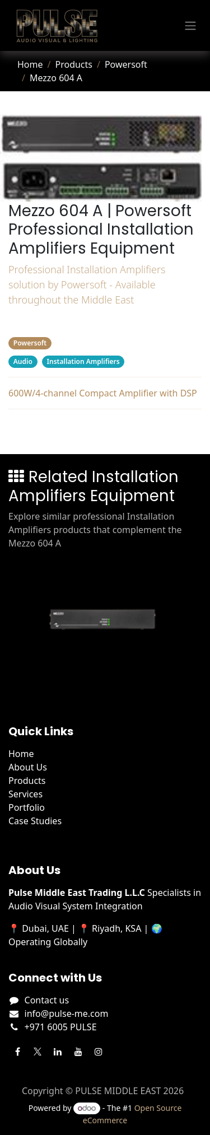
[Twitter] (37, 1052)
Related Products (105, 429)
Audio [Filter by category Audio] (22, 361)
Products (73, 64)
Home (30, 64)
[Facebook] (17, 1052)
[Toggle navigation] (190, 26)
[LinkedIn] (58, 1052)
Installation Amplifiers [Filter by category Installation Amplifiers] (83, 361)
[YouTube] (78, 1052)
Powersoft (126, 64)
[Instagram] (99, 1052)
